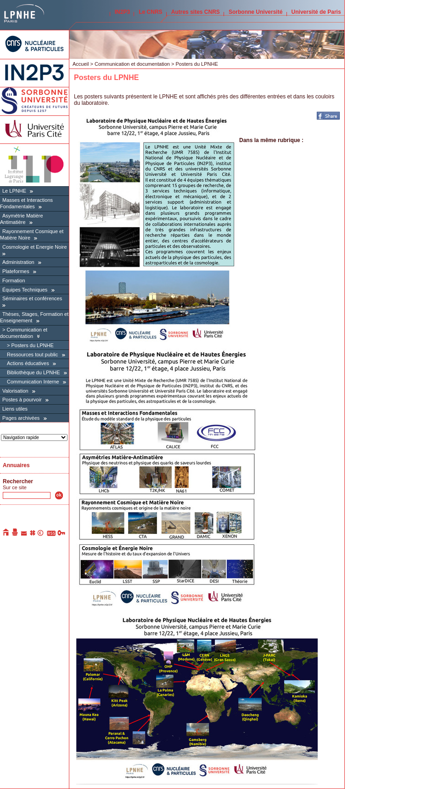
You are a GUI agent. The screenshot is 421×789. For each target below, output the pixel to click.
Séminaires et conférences (32, 298)
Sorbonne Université (255, 12)
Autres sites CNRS (195, 12)
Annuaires (16, 465)
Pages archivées (20, 418)
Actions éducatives (28, 363)
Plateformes (15, 271)
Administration (18, 262)
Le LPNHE (14, 191)
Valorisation (15, 391)
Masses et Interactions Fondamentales (26, 203)
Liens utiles (15, 409)
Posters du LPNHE (32, 345)
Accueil (81, 64)
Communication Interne (33, 381)
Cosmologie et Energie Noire (34, 247)
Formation (13, 280)
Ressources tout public (32, 354)
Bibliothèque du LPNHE (33, 372)
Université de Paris (316, 12)
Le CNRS (150, 12)
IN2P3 (122, 12)
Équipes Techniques (24, 289)
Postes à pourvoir (22, 399)
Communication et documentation (132, 64)
